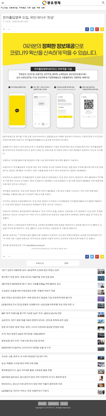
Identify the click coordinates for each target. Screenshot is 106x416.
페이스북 (87, 29)
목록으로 (40, 263)
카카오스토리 (102, 29)
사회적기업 (13, 8)
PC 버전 (42, 403)
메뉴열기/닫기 (2, 3)
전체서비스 (53, 403)
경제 (38, 8)
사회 (43, 8)
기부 (29, 8)
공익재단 (22, 8)
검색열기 (103, 2)
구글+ (97, 29)
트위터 (92, 29)
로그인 (64, 403)
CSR (33, 8)
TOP (66, 263)
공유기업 (4, 8)
